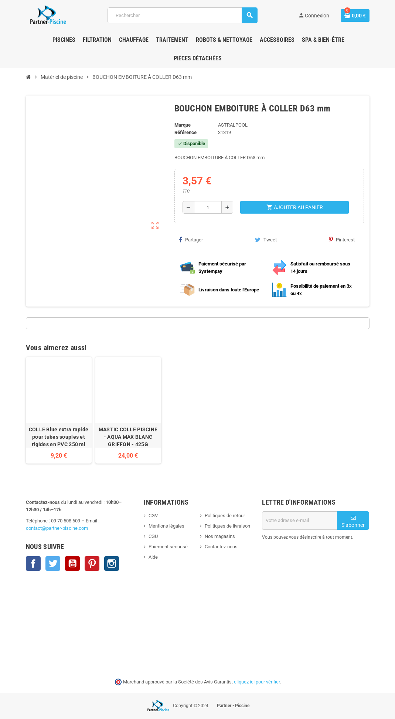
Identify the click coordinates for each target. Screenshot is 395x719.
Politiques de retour (225, 515)
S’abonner (353, 521)
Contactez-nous (221, 546)
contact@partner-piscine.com (57, 528)
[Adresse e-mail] (299, 520)
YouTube (72, 563)
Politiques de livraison (227, 526)
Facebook (33, 563)
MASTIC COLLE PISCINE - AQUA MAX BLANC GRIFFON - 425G (128, 437)
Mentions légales (166, 526)
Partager (191, 240)
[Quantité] (208, 207)
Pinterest (342, 240)
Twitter (52, 563)
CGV (153, 515)
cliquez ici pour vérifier (257, 682)
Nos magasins (220, 536)
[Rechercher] (182, 15)
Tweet (266, 240)
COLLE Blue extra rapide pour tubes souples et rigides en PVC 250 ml (58, 437)
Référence (185, 132)
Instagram (111, 563)
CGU (153, 536)
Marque (182, 125)
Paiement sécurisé (168, 546)
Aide (153, 557)
